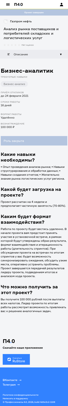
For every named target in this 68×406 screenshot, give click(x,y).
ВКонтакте (12, 380)
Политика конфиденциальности (20, 395)
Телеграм (11, 384)
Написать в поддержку (15, 398)
